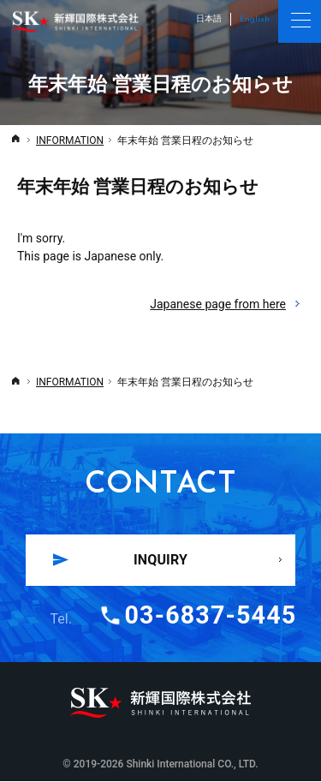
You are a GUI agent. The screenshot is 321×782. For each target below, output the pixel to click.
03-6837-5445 (211, 616)
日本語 (209, 18)
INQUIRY (160, 560)
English (255, 19)
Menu (299, 21)
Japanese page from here (227, 304)
